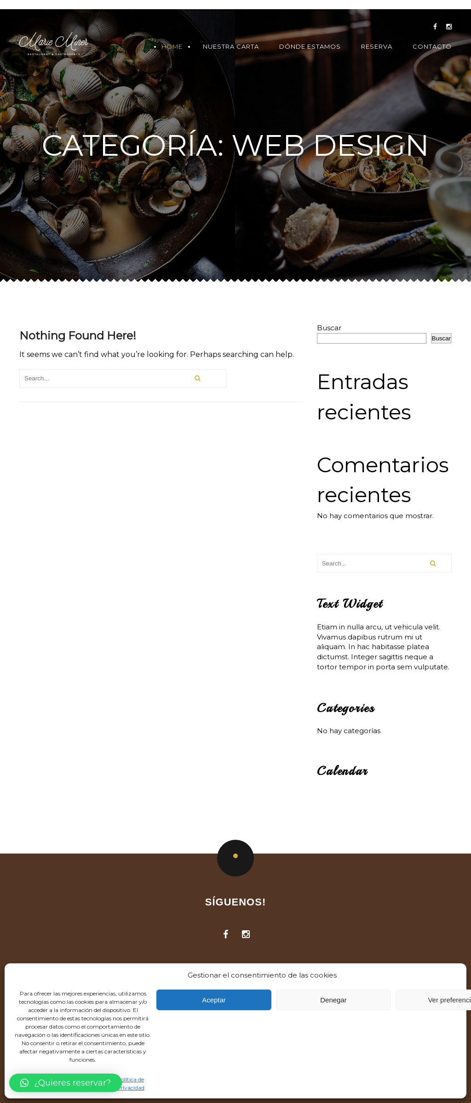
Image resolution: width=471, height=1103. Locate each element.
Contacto (432, 47)
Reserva (376, 47)
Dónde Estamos (310, 47)
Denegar (333, 1000)
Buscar (329, 327)
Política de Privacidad (130, 1083)
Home (172, 47)
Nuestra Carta (231, 47)
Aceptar (214, 1000)
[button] (65, 1083)
